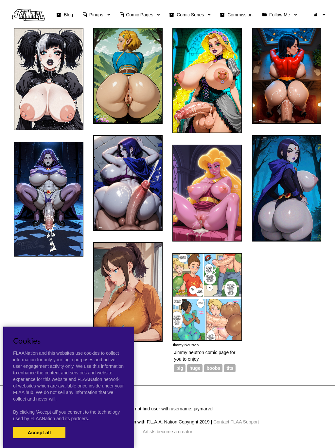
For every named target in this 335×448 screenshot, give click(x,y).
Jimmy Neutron (185, 344)
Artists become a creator (167, 431)
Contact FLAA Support (236, 421)
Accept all (39, 432)
